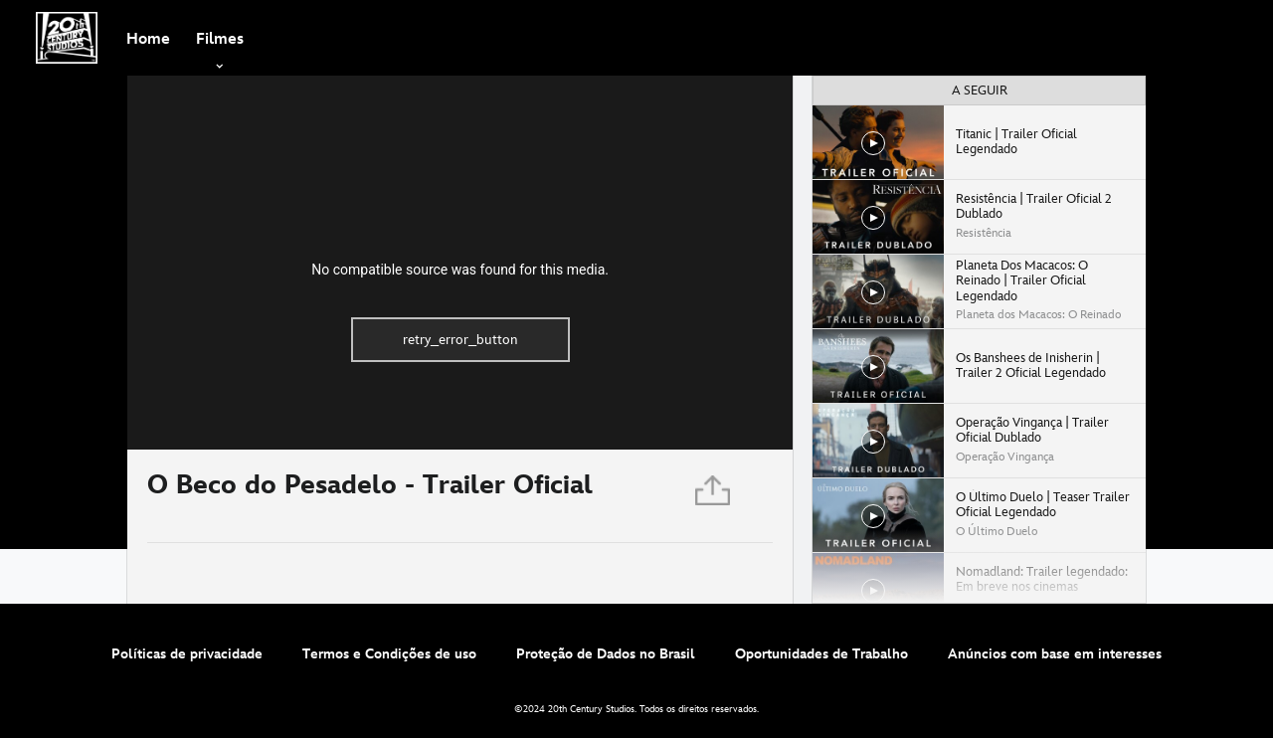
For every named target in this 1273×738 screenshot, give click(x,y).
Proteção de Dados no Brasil (605, 654)
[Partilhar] (714, 495)
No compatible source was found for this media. (460, 269)
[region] (460, 263)
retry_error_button (460, 339)
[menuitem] (148, 38)
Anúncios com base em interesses (1055, 654)
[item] (220, 38)
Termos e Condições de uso (389, 654)
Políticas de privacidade (187, 654)
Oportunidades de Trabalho (821, 654)
